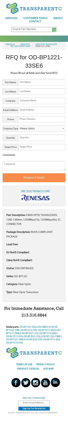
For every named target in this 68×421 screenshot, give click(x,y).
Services (11, 18)
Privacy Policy (45, 364)
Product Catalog (28, 369)
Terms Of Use (24, 364)
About (58, 18)
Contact (35, 21)
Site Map (48, 369)
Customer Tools (35, 18)
